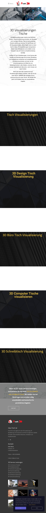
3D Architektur (12, 504)
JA (20, 508)
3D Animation (23, 494)
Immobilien (12, 484)
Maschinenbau (33, 494)
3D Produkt (23, 484)
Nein (37, 508)
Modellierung (33, 484)
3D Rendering (12, 494)
